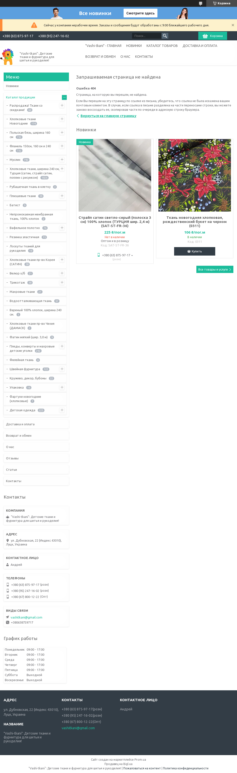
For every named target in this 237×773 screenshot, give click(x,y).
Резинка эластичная (24, 237)
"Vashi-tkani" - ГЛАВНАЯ (103, 46)
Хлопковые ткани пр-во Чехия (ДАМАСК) (32, 326)
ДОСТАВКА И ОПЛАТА (200, 46)
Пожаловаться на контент (142, 768)
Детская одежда (22, 410)
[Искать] (165, 36)
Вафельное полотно (25, 227)
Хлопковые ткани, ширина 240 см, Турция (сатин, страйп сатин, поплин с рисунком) (34, 173)
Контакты (13, 481)
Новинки (12, 86)
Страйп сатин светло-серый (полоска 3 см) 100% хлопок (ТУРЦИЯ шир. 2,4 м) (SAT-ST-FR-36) (115, 221)
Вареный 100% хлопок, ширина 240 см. (35, 312)
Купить (197, 251)
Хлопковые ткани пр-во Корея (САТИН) (32, 262)
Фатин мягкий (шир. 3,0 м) (29, 337)
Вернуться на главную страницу (108, 116)
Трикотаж (17, 282)
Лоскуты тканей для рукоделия (25, 248)
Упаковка (17, 387)
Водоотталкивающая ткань (31, 300)
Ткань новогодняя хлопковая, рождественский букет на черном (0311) (195, 221)
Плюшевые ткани (23, 196)
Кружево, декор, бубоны (28, 378)
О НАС (125, 57)
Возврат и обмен (18, 435)
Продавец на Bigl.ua (118, 764)
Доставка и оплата (20, 424)
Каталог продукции (20, 97)
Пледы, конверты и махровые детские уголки (32, 348)
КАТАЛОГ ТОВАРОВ (162, 46)
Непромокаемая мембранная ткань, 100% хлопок (31, 216)
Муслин (15, 159)
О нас (10, 447)
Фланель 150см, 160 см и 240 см (30, 148)
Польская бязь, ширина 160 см (30, 135)
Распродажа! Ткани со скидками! (26, 107)
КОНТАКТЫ (144, 57)
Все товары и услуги (213, 269)
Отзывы (12, 458)
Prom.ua (140, 759)
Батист (15, 205)
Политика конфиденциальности (185, 768)
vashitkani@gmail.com (26, 617)
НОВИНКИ (134, 46)
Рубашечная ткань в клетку (30, 186)
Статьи (11, 469)
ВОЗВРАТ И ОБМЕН (100, 57)
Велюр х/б (17, 273)
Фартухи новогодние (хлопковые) (25, 399)
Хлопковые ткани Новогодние (23, 121)
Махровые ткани (22, 291)
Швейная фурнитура (25, 369)
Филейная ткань (22, 359)
